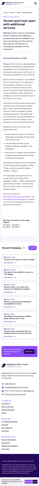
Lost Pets (5, 431)
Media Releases (27, 12)
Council (11, 12)
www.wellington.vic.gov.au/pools (16, 197)
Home (5, 12)
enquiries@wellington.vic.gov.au (16, 387)
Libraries (5, 425)
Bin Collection (7, 428)
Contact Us (6, 404)
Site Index (5, 449)
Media (18, 12)
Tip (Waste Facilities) (10, 422)
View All (32, 248)
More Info (28, 481)
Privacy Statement (9, 440)
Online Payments (8, 410)
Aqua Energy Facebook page (14, 199)
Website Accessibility (10, 446)
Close (35, 481)
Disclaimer (6, 443)
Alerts (4, 413)
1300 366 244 (10, 384)
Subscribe (28, 351)
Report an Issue (8, 407)
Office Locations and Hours (15, 394)
